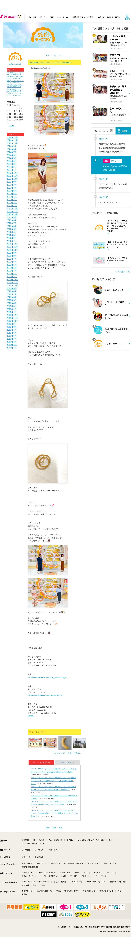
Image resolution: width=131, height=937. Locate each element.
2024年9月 (12, 146)
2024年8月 (12, 149)
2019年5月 (12, 336)
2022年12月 (12, 208)
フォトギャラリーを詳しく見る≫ (67, 753)
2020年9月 (12, 288)
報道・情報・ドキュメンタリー (83, 17)
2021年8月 (12, 256)
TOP (54, 55)
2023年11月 (12, 176)
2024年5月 (12, 158)
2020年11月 (12, 282)
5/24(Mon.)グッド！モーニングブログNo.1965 (50, 62)
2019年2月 (12, 345)
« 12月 (11, 126)
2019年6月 (12, 333)
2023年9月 (12, 182)
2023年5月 (12, 194)
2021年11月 (12, 247)
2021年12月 (12, 244)
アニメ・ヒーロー (63, 17)
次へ (61, 55)
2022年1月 (12, 241)
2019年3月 (12, 342)
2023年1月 (12, 205)
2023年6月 (12, 191)
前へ (47, 55)
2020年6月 (12, 297)
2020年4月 (12, 303)
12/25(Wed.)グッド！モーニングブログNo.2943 (15, 90)
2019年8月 (12, 327)
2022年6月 (12, 226)
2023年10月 (12, 179)
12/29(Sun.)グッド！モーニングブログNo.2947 (15, 73)
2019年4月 (12, 339)
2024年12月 (12, 137)
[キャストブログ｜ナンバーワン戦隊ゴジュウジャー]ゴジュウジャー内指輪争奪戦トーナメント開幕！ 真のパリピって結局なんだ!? (54, 813)
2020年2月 (12, 309)
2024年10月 (12, 143)
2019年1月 (12, 348)
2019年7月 (12, 330)
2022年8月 (12, 220)
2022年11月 (12, 211)
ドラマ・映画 (31, 17)
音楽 (51, 17)
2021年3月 (12, 271)
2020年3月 (12, 306)
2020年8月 (12, 291)
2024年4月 (12, 161)
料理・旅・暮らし (113, 17)
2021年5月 (12, 265)
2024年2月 (12, 167)
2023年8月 (12, 185)
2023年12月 (12, 173)
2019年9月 (12, 324)
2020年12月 (12, 279)
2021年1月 (12, 276)
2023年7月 (12, 188)
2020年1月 (12, 312)
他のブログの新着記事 (41, 762)
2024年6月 (12, 155)
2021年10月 (12, 250)
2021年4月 (12, 268)
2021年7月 (12, 259)
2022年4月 (12, 232)
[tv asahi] (11, 17)
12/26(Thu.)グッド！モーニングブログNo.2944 (15, 85)
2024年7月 (12, 152)
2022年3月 (12, 235)
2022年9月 (12, 217)
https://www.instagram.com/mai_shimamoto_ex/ (47, 677)
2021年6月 (12, 262)
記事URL (31, 716)
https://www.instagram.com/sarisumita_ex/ (45, 695)
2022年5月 (12, 229)
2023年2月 (12, 203)
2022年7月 (12, 223)
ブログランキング (67, 762)
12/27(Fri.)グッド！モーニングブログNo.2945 (15, 81)
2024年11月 (12, 140)
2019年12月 (12, 315)
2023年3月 (12, 199)
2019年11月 (12, 318)
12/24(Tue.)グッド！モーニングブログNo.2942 (15, 94)
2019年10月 (12, 321)
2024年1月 (12, 170)
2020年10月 (12, 285)
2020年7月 (12, 294)
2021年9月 (12, 253)
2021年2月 (12, 274)
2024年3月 (12, 164)
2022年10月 (12, 214)
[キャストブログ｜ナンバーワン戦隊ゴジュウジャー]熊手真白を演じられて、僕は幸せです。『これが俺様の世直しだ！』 (53, 781)
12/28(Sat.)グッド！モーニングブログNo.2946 (15, 77)
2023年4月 (12, 197)
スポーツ (101, 17)
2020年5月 (12, 300)
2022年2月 (12, 238)
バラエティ (43, 17)
